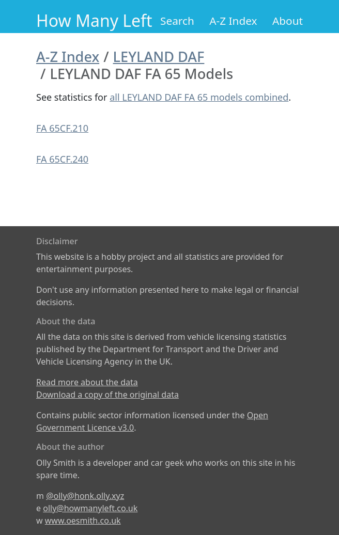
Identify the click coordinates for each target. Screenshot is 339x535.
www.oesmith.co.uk (83, 520)
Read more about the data (87, 382)
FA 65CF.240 (62, 159)
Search (177, 20)
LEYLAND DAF (159, 56)
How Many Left (94, 20)
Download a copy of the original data (107, 394)
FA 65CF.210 (62, 128)
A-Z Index (233, 20)
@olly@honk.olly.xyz (85, 495)
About (287, 20)
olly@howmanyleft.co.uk (90, 508)
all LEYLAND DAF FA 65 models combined (199, 97)
